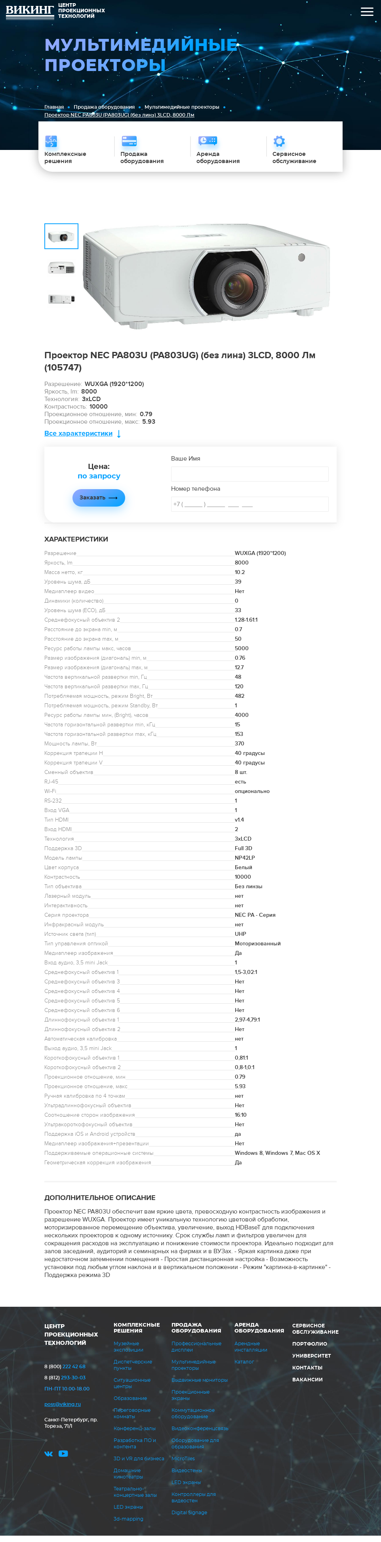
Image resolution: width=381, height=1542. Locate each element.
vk (48, 1462)
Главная (54, 107)
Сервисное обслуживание (315, 1335)
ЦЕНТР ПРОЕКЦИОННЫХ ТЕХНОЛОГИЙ (71, 1341)
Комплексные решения (137, 1334)
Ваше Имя (185, 465)
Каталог (244, 1368)
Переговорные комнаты (132, 1419)
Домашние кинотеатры (128, 1480)
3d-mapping (128, 1525)
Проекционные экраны (190, 1401)
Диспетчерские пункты (133, 1371)
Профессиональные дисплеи (196, 1353)
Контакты (307, 1374)
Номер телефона (195, 495)
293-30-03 (65, 1384)
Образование (130, 1404)
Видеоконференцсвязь (200, 1435)
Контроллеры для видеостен (193, 1503)
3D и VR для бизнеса (139, 1465)
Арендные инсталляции (250, 1353)
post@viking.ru (62, 1411)
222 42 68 (65, 1373)
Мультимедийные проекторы (182, 107)
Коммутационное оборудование (193, 1419)
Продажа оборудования (104, 107)
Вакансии (307, 1386)
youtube (63, 1462)
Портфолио (309, 1350)
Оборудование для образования (195, 1450)
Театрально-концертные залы (135, 1498)
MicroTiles (183, 1465)
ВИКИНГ (30, 14)
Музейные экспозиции (128, 1353)
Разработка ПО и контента (135, 1450)
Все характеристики (78, 439)
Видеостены (186, 1477)
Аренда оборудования (259, 1334)
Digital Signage (189, 1519)
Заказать (92, 504)
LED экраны (128, 1513)
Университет (311, 1362)
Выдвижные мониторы (199, 1386)
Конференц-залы (135, 1435)
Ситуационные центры (132, 1389)
